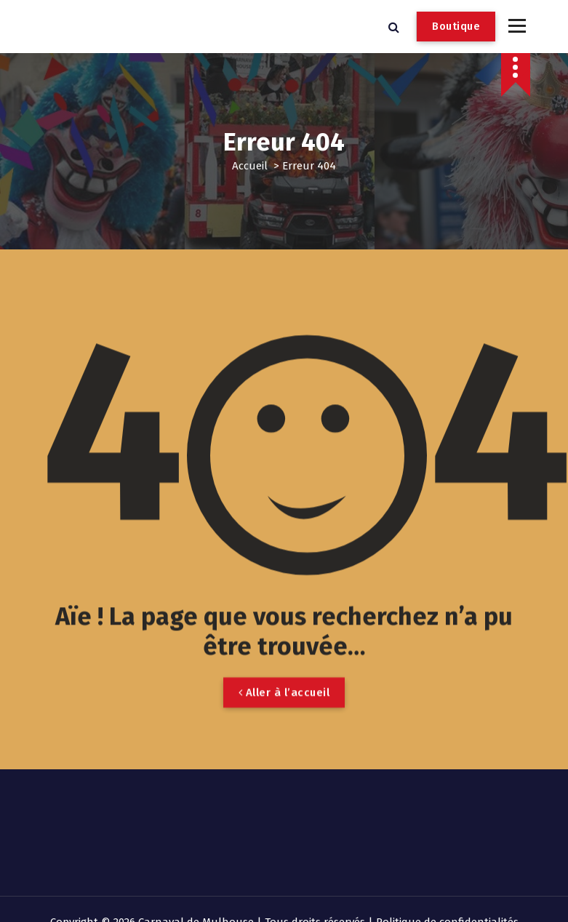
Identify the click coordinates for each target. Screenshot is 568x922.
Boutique (456, 26)
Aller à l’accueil (284, 716)
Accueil (250, 165)
